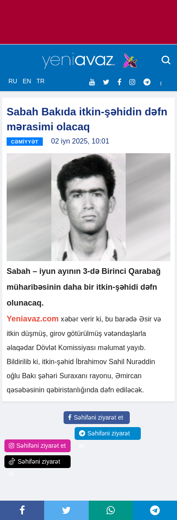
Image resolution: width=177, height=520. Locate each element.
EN (27, 81)
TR (40, 81)
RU (12, 81)
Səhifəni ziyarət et (95, 417)
